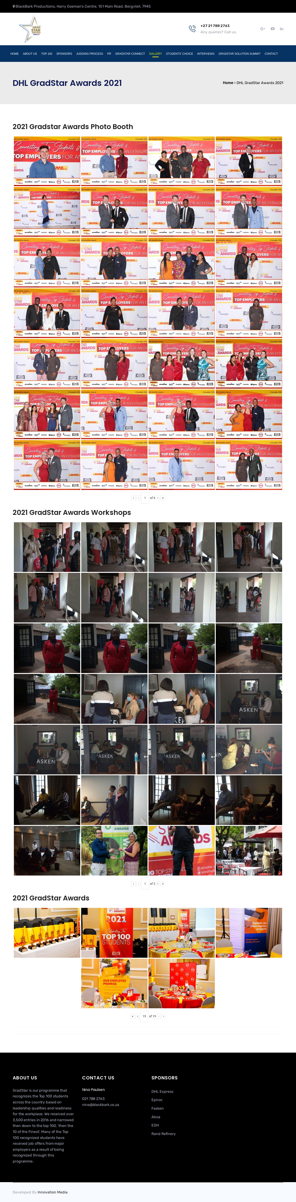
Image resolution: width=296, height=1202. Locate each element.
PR (109, 53)
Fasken (157, 1108)
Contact (271, 53)
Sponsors (64, 53)
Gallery (155, 53)
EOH (155, 1125)
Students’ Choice (179, 53)
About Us (30, 53)
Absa (155, 1117)
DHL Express (162, 1091)
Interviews (205, 53)
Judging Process (89, 53)
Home (14, 53)
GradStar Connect (130, 53)
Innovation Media (53, 1192)
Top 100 (46, 53)
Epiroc (157, 1100)
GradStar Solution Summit (239, 53)
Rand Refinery (163, 1134)
